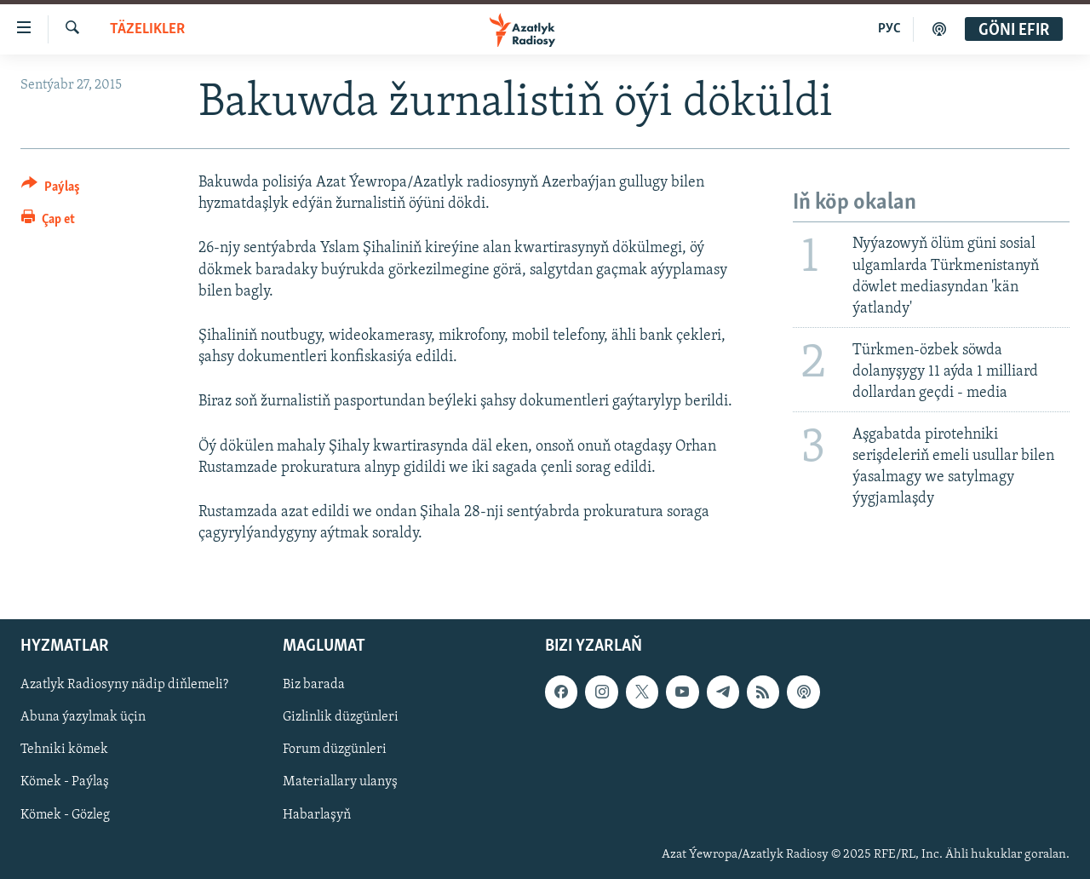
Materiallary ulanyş (340, 783)
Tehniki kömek (64, 750)
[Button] (50, 189)
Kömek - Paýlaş (64, 783)
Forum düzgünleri (335, 750)
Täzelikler (147, 29)
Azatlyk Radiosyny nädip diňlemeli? (124, 685)
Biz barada (314, 685)
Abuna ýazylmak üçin (83, 718)
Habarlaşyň (317, 815)
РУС (889, 29)
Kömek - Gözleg (65, 815)
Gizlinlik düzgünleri (341, 718)
